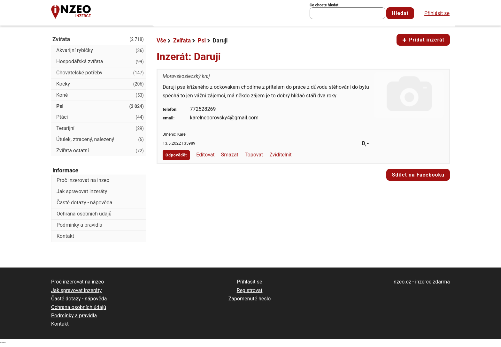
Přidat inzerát (423, 40)
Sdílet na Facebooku (418, 175)
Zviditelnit (280, 155)
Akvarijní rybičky (100, 50)
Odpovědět (176, 155)
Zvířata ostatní (100, 151)
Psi (202, 40)
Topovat (254, 155)
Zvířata (182, 40)
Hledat (400, 13)
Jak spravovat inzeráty (82, 191)
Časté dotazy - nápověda (84, 203)
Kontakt (65, 236)
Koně (100, 95)
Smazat (229, 155)
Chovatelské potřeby (100, 73)
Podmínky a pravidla (79, 225)
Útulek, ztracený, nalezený (100, 139)
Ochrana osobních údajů (84, 214)
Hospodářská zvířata (100, 61)
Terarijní (100, 128)
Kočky (100, 84)
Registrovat (250, 290)
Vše (161, 40)
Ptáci (100, 117)
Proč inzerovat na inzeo (83, 180)
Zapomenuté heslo (249, 299)
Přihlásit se (437, 13)
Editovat (205, 155)
